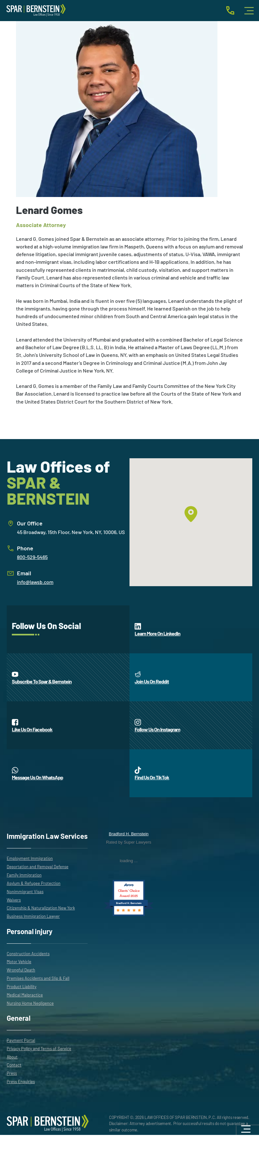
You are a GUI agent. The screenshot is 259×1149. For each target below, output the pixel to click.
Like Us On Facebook (32, 725)
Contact (14, 1064)
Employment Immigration (30, 858)
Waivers (14, 899)
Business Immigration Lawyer (33, 916)
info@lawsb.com (35, 582)
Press (12, 1073)
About (12, 1056)
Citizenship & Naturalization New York (41, 907)
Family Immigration (24, 874)
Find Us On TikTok (152, 773)
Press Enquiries (21, 1081)
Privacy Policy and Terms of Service (39, 1048)
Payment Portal (21, 1040)
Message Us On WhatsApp (37, 773)
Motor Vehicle (19, 961)
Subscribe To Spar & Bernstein (42, 677)
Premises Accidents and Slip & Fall (38, 978)
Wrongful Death (21, 969)
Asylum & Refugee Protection (33, 883)
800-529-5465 (32, 557)
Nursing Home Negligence (30, 1003)
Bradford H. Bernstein (128, 833)
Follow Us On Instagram (157, 725)
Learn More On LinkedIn (157, 629)
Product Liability (21, 986)
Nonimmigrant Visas (25, 891)
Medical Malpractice (25, 994)
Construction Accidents (28, 953)
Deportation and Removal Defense (37, 866)
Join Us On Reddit (152, 677)
